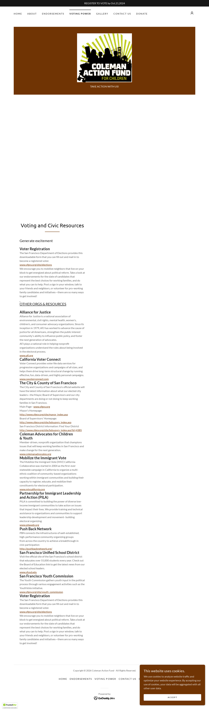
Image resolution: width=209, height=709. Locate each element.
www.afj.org (26, 355)
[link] (104, 57)
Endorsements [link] (53, 13)
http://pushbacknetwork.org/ (36, 548)
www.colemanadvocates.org (35, 454)
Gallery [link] (102, 13)
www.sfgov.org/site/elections (36, 264)
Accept (172, 697)
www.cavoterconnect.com (34, 378)
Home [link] (18, 13)
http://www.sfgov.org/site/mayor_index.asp (44, 414)
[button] (192, 13)
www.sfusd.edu (28, 572)
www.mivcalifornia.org (32, 489)
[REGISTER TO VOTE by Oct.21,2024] (104, 3)
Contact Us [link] (122, 13)
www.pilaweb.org (29, 524)
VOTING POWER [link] (80, 13)
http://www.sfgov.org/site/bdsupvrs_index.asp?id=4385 (51, 430)
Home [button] (63, 678)
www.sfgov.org (41, 406)
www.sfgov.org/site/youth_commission (41, 591)
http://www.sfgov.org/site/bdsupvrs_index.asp (45, 422)
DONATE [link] (142, 13)
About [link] (32, 13)
